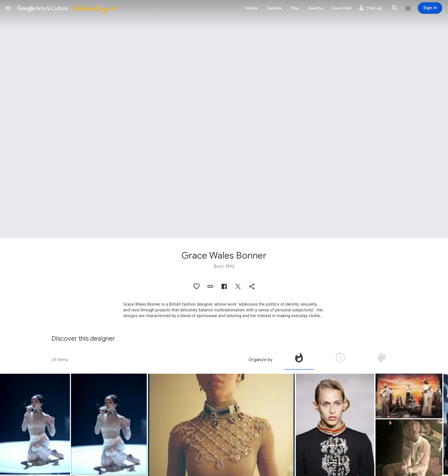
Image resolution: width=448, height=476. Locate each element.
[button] (8, 8)
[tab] (299, 360)
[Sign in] (430, 8)
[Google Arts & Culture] (67, 8)
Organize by (260, 359)
